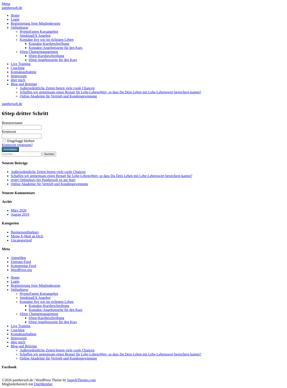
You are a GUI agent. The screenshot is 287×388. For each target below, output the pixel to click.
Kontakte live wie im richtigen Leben (46, 40)
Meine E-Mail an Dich (27, 236)
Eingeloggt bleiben (18, 141)
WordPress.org (21, 270)
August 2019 (20, 214)
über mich (18, 80)
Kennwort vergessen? (17, 145)
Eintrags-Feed (21, 262)
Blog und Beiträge (24, 84)
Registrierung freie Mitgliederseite (35, 23)
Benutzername (12, 123)
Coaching (17, 68)
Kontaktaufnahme (24, 72)
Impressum (19, 76)
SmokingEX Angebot (35, 35)
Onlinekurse (19, 27)
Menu (6, 4)
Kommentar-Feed (23, 266)
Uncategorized (21, 240)
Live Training (20, 64)
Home (15, 15)
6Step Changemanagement (39, 52)
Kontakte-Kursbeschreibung (49, 44)
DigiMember (43, 384)
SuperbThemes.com (81, 380)
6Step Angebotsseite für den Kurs (53, 60)
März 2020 (18, 210)
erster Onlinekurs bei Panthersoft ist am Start (43, 180)
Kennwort (9, 132)
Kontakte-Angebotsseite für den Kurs (56, 48)
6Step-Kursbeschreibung (46, 56)
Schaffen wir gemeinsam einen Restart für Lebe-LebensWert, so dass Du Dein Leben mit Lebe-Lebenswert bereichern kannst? (110, 92)
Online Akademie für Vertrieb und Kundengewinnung (58, 96)
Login (15, 19)
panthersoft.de (12, 8)
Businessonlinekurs (25, 232)
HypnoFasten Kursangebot (39, 31)
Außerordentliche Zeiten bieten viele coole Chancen (57, 88)
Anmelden (18, 258)
